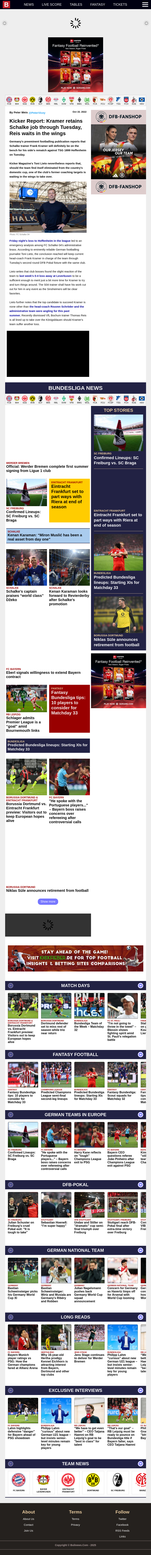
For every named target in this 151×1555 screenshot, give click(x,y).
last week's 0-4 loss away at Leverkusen (45, 272)
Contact (28, 1521)
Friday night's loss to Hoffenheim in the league (40, 237)
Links (122, 1532)
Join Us (28, 1526)
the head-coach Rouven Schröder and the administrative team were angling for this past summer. (47, 307)
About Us (28, 1515)
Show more (48, 897)
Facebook (123, 1521)
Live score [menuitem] (52, 4)
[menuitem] (11, 4)
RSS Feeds (122, 1526)
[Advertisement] (75, 63)
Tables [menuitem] (76, 4)
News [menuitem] (29, 4)
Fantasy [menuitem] (97, 4)
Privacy (75, 1521)
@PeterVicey (37, 109)
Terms (75, 1515)
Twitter (122, 1515)
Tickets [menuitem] (120, 4)
